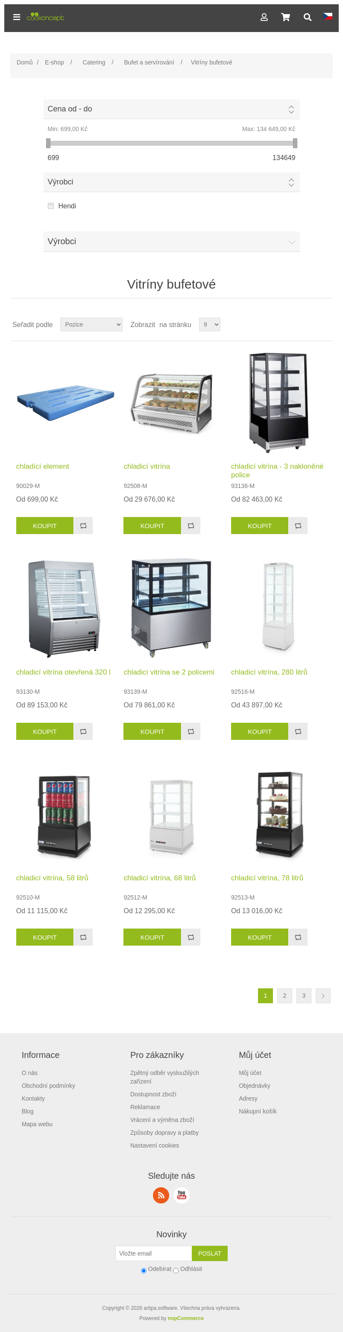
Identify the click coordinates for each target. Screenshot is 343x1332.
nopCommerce (186, 1318)
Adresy (248, 1098)
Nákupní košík (258, 1111)
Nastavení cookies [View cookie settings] (154, 1145)
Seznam (325, 324)
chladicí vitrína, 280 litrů (269, 672)
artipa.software (160, 1308)
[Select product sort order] (91, 324)
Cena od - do (70, 109)
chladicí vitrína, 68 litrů (159, 878)
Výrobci (60, 182)
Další (323, 995)
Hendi (67, 206)
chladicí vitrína (146, 466)
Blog (28, 1111)
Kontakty (33, 1098)
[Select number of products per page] (209, 324)
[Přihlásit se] (153, 1253)
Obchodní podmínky (48, 1085)
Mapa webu (37, 1124)
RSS (161, 1195)
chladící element (42, 466)
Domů (24, 62)
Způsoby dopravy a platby (164, 1132)
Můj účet (250, 1072)
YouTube (181, 1195)
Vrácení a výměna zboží (162, 1119)
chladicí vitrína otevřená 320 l (63, 672)
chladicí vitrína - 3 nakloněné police (277, 470)
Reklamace (145, 1107)
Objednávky (254, 1085)
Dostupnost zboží (153, 1094)
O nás (30, 1072)
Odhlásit (191, 1268)
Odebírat (159, 1268)
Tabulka (310, 324)
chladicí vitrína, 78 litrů (267, 878)
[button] (16, 17)
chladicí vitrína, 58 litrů (52, 878)
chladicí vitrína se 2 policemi (168, 672)
